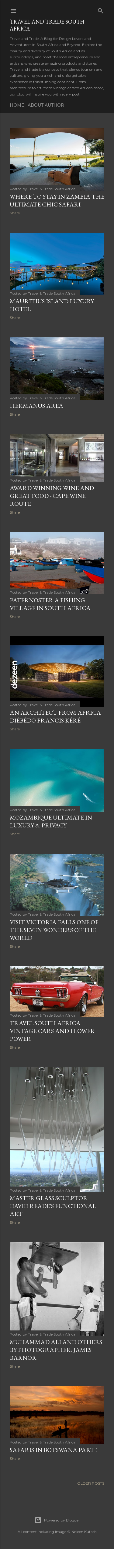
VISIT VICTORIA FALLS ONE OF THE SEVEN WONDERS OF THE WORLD (54, 930)
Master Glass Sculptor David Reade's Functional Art (53, 1206)
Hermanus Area (36, 406)
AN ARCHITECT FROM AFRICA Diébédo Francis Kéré (55, 716)
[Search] (100, 9)
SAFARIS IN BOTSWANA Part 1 (54, 1450)
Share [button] (15, 213)
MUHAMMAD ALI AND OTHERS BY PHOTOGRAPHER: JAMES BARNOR (56, 1350)
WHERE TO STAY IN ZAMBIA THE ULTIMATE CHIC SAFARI (57, 200)
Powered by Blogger (57, 1520)
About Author (46, 105)
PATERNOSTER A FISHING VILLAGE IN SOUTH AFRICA (50, 604)
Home (17, 105)
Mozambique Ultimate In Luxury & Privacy (51, 821)
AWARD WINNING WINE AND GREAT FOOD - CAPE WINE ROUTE (52, 496)
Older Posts (90, 1483)
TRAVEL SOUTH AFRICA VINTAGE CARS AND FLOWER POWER (52, 1031)
